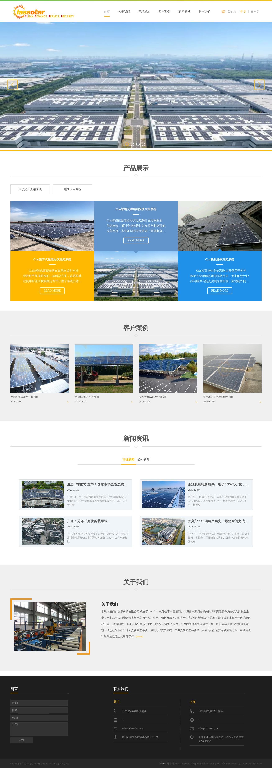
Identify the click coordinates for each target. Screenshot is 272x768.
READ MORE (136, 240)
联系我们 (204, 11)
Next (259, 85)
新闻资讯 (184, 11)
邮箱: (15, 710)
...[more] (138, 636)
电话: (15, 717)
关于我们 (124, 11)
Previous (12, 85)
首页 (107, 11)
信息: (15, 724)
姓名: (15, 702)
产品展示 (144, 11)
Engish (232, 11)
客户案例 (164, 11)
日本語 (255, 11)
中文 (243, 11)
